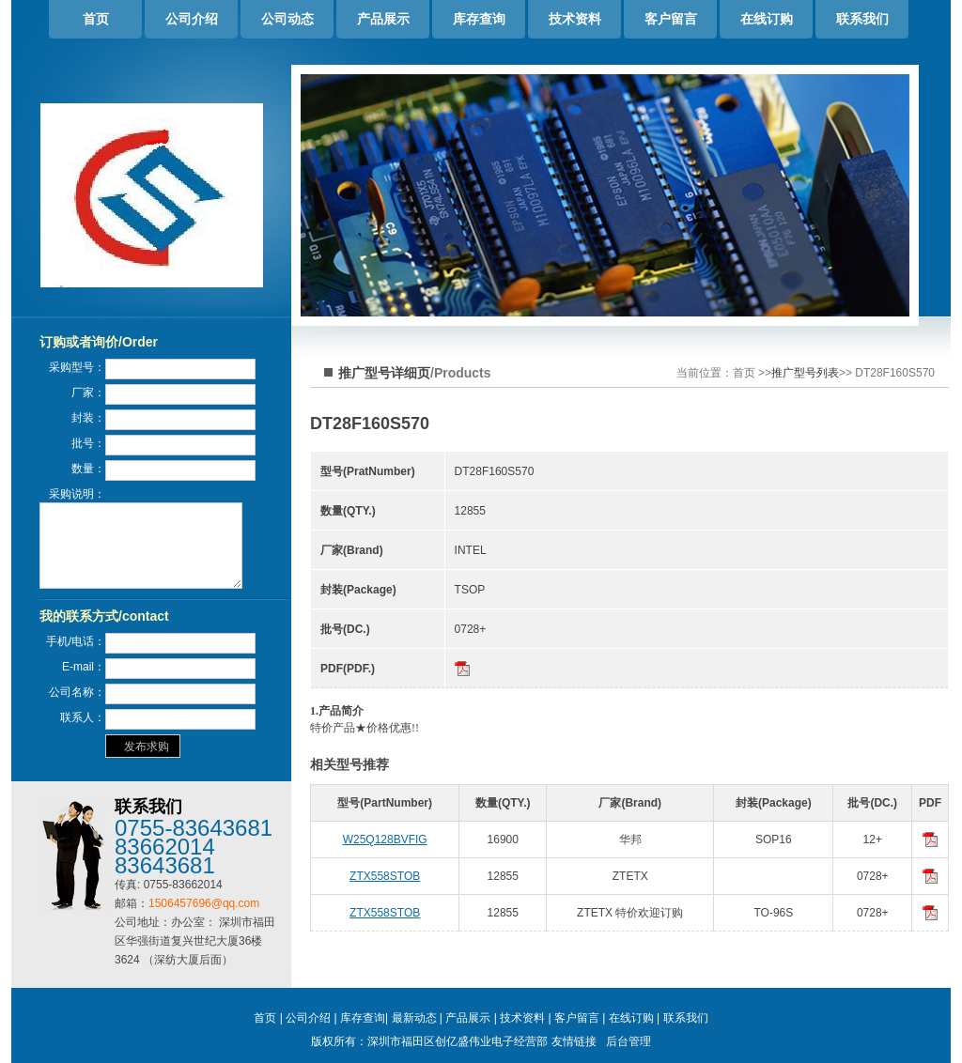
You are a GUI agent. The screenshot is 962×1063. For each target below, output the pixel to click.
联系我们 (862, 18)
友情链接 (574, 1041)
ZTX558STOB (384, 876)
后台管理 (628, 1041)
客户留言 (670, 18)
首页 (96, 18)
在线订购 (766, 18)
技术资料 (575, 18)
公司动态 (287, 18)
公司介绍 (191, 18)
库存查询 (479, 18)
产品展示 (383, 18)
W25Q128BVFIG (385, 839)
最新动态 (414, 1017)
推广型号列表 (805, 372)
